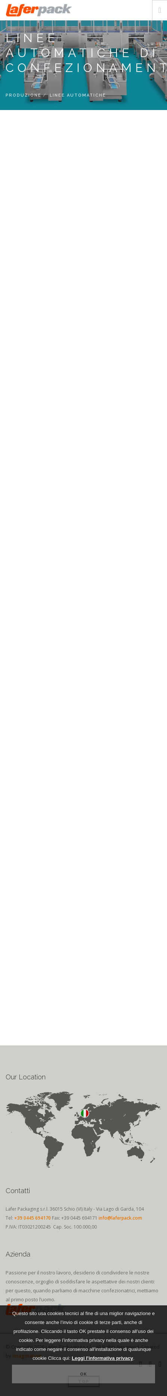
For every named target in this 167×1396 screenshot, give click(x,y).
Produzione (23, 95)
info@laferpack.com (120, 1218)
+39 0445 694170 (32, 1218)
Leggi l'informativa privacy (102, 1358)
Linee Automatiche (78, 95)
